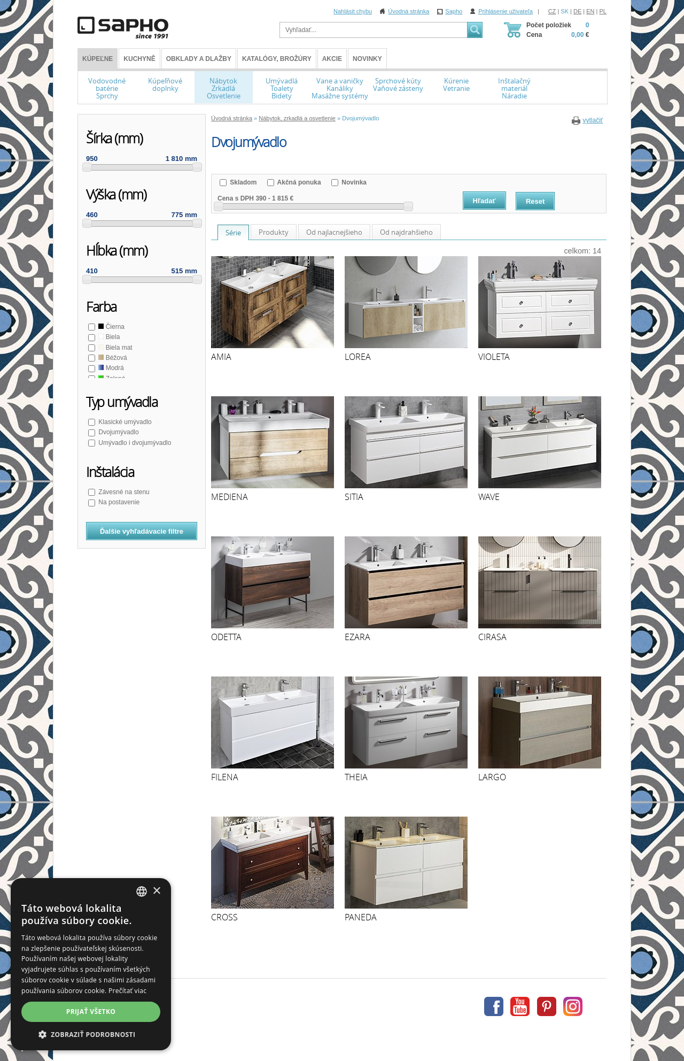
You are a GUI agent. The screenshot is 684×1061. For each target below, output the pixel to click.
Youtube (520, 1006)
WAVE (489, 497)
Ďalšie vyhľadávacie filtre (141, 531)
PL (603, 11)
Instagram (572, 1006)
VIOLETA (494, 357)
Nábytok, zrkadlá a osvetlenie (297, 118)
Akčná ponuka (298, 182)
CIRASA (492, 637)
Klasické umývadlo (124, 422)
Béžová (112, 358)
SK (565, 11)
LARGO (492, 777)
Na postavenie (118, 502)
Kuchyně (139, 59)
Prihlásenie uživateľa (505, 11)
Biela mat (115, 347)
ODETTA (226, 637)
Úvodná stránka (408, 11)
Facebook (493, 1006)
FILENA (224, 777)
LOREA (358, 357)
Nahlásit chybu (352, 11)
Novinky (367, 59)
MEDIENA (229, 497)
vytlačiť (592, 120)
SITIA (354, 497)
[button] (90, 1034)
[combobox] (141, 891)
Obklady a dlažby (198, 59)
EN (590, 11)
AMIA (221, 357)
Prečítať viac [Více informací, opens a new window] (127, 990)
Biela (108, 337)
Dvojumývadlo (118, 432)
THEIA (356, 777)
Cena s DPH (235, 198)
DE (577, 11)
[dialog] (91, 964)
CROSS (224, 917)
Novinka (353, 182)
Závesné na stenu (123, 492)
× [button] (156, 891)
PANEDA (361, 917)
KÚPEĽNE (97, 59)
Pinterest (546, 1006)
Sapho (453, 11)
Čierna (111, 326)
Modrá (110, 368)
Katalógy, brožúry (277, 59)
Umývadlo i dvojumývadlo (134, 443)
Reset (535, 201)
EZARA (357, 637)
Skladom (242, 182)
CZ (552, 11)
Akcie (332, 59)
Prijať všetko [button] (91, 1011)
